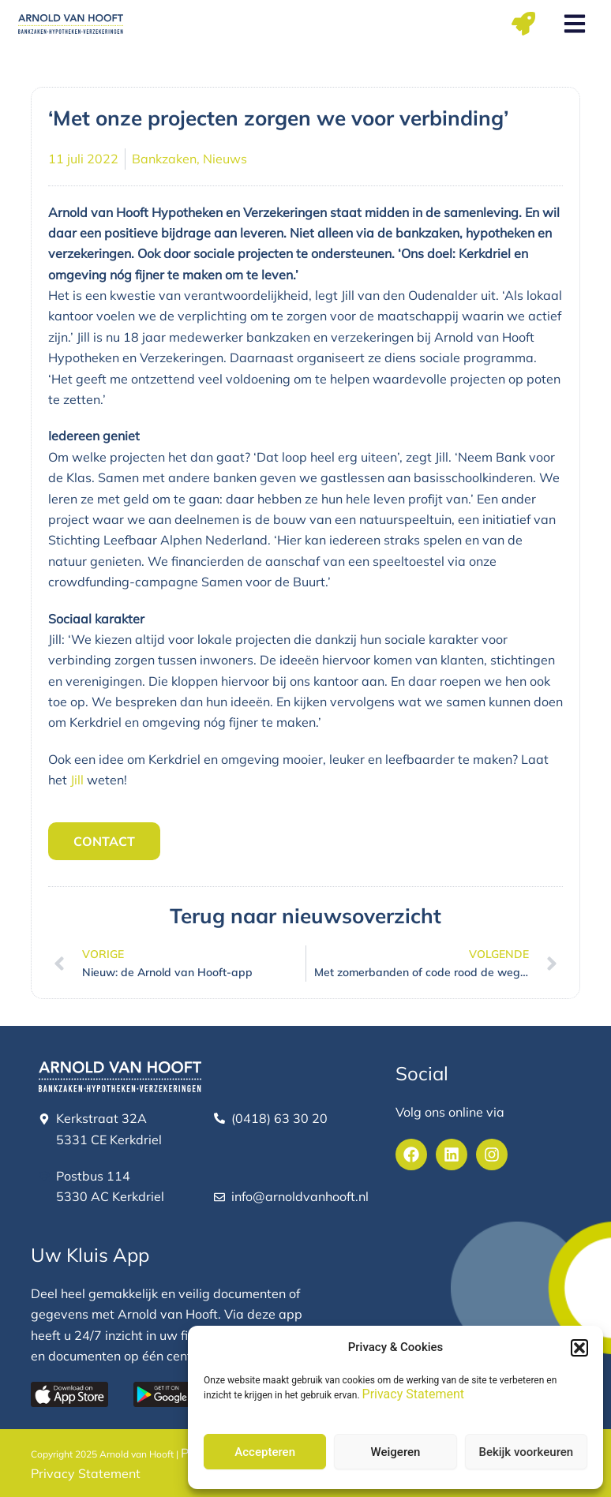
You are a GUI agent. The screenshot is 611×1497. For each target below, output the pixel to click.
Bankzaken (164, 159)
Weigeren (396, 1452)
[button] (579, 1348)
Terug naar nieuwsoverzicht (305, 916)
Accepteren (264, 1452)
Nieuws (225, 159)
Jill (77, 780)
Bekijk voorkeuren (525, 1452)
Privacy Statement (413, 1394)
